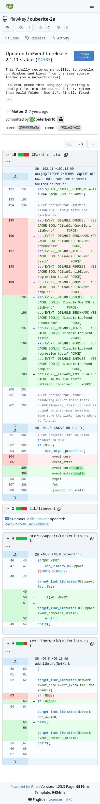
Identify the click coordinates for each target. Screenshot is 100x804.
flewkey (18, 19)
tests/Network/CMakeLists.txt (59, 643)
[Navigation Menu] (92, 6)
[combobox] (69, 144)
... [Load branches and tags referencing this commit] (8, 99)
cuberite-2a (42, 19)
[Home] (10, 6)
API (69, 799)
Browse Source (83, 55)
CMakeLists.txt (47, 155)
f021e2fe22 (70, 128)
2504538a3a (29, 128)
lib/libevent (43, 509)
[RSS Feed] (8, 27)
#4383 (44, 59)
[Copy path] (65, 154)
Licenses (55, 799)
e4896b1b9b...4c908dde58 (27, 524)
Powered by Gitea (25, 786)
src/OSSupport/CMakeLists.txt (59, 538)
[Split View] (81, 144)
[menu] (92, 144)
